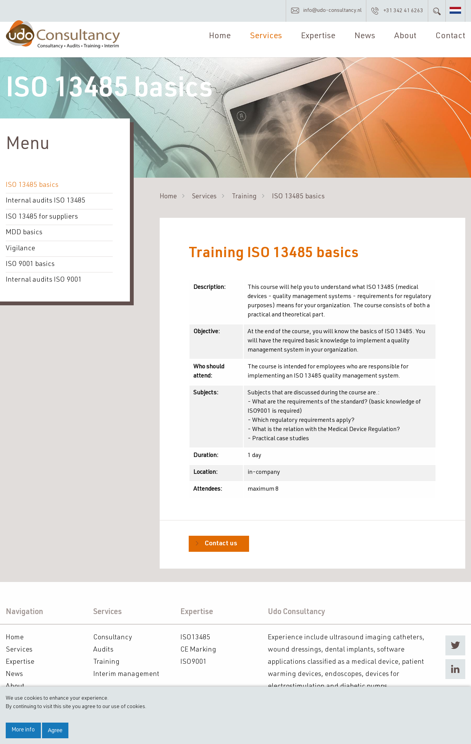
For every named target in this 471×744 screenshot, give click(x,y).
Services (265, 38)
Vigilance (20, 248)
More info (23, 730)
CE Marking (198, 649)
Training (248, 197)
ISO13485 (195, 637)
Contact (450, 38)
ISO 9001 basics (30, 264)
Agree (55, 730)
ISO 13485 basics (32, 186)
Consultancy (112, 637)
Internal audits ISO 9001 (44, 280)
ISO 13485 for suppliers (42, 217)
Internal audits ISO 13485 (46, 201)
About (404, 38)
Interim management (126, 673)
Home (219, 38)
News (364, 38)
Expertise (317, 38)
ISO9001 (193, 661)
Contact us (221, 544)
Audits (103, 649)
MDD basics (24, 233)
